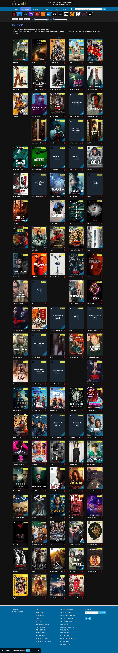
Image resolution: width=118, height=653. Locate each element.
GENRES (27, 19)
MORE (65, 9)
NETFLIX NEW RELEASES (65, 636)
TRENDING (16, 9)
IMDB (51, 19)
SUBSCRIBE (102, 613)
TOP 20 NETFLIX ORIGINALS (66, 610)
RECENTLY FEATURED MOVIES (43, 638)
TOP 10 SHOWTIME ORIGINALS (67, 615)
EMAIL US (15, 609)
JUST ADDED (36, 9)
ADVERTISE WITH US (18, 612)
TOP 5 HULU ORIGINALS (66, 621)
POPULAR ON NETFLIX (65, 624)
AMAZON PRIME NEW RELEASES (67, 638)
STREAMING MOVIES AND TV (43, 624)
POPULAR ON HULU (64, 630)
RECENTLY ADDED (40, 615)
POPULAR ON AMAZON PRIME (67, 627)
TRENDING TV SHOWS (41, 630)
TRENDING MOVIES (40, 627)
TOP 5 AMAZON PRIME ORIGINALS (68, 618)
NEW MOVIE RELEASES (41, 633)
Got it (27, 651)
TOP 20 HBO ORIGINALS (66, 612)
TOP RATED (45, 9)
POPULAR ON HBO (64, 633)
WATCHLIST (56, 9)
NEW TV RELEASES (40, 636)
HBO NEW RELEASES (65, 644)
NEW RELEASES (25, 9)
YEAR (32, 19)
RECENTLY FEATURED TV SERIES (43, 641)
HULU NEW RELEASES (65, 641)
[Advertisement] (20, 130)
